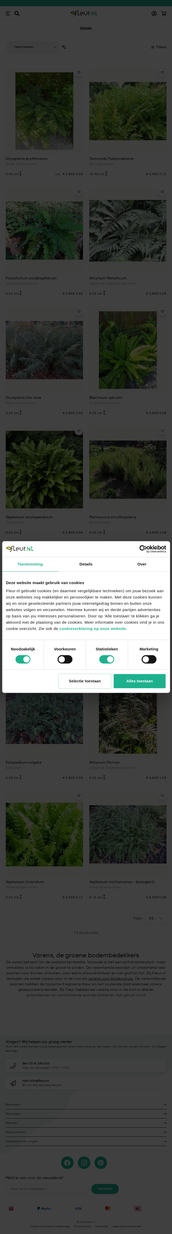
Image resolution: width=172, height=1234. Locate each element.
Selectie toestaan (85, 681)
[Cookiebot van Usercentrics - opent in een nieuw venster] (143, 549)
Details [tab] (86, 564)
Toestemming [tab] (30, 564)
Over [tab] (142, 564)
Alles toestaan (139, 681)
